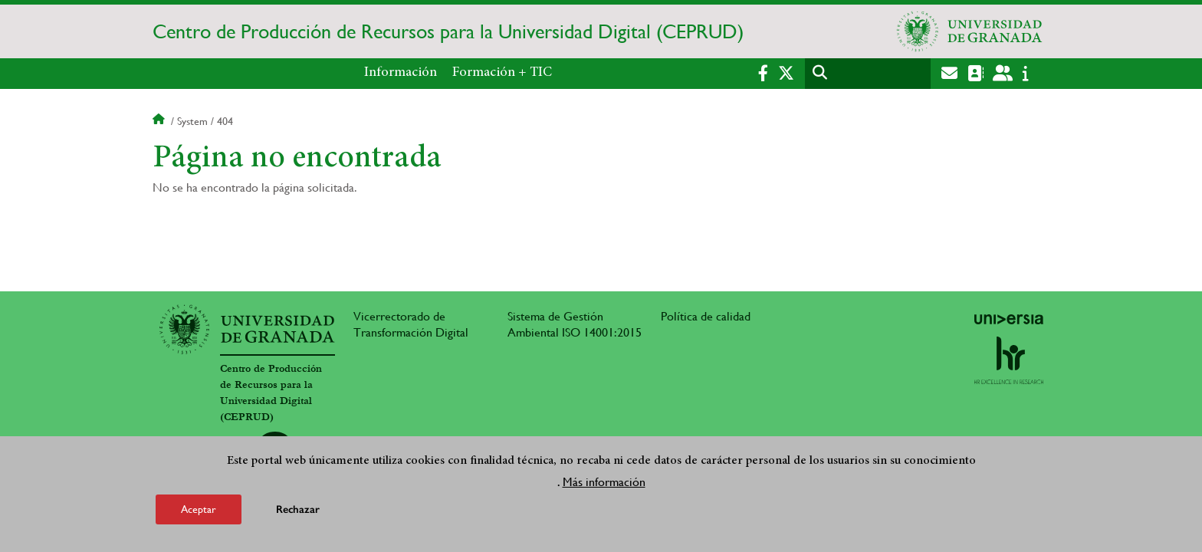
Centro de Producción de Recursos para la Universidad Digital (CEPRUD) (448, 31)
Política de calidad (705, 316)
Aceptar (198, 510)
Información (400, 73)
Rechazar (298, 511)
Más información (604, 483)
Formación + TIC (502, 73)
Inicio (160, 121)
